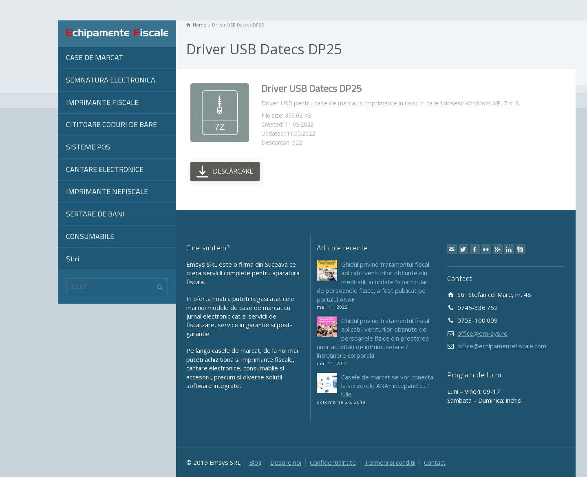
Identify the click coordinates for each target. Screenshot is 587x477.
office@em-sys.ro (482, 333)
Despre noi (285, 462)
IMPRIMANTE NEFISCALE (107, 191)
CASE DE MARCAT (94, 57)
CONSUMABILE (90, 236)
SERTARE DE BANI (95, 213)
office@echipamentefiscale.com (501, 346)
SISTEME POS (88, 146)
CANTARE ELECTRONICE (104, 169)
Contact (435, 462)
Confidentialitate (333, 462)
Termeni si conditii (389, 462)
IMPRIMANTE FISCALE (102, 102)
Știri (72, 258)
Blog (255, 462)
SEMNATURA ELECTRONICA (110, 79)
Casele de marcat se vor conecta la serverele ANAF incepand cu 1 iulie (387, 386)
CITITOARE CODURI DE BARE (111, 124)
